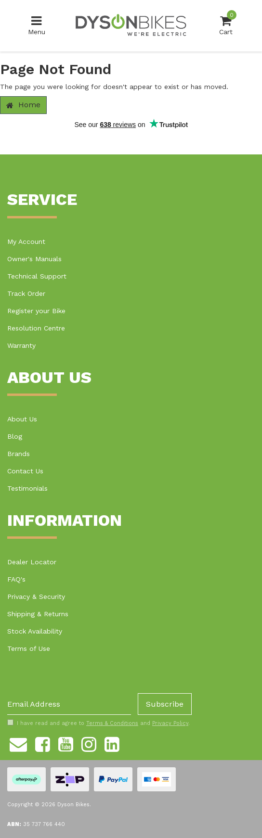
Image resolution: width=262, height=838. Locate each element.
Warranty (21, 345)
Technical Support (36, 276)
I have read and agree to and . (98, 723)
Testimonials (27, 488)
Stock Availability (34, 631)
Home (23, 104)
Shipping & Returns (37, 614)
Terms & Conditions (112, 723)
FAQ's (16, 579)
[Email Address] (69, 704)
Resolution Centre (36, 328)
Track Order (26, 293)
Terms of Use (28, 648)
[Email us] (18, 743)
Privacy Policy (170, 723)
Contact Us (25, 471)
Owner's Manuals (34, 259)
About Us (22, 419)
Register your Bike (36, 311)
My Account (26, 241)
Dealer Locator (31, 562)
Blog (14, 436)
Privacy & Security (36, 596)
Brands (18, 453)
